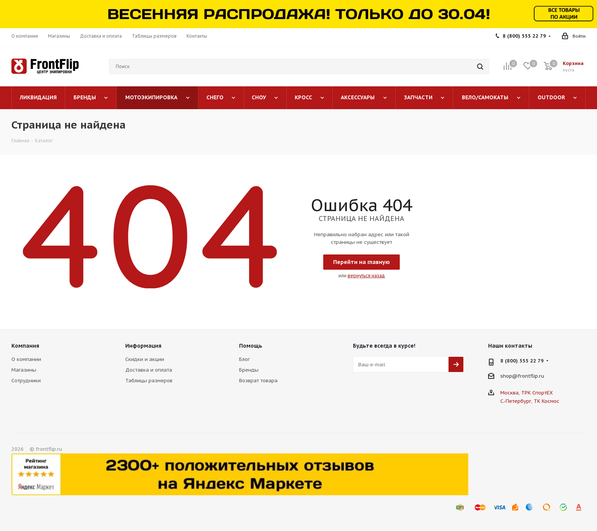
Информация (143, 345)
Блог (244, 359)
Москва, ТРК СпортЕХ (526, 393)
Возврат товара (258, 380)
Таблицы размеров (148, 380)
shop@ (509, 376)
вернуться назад (366, 275)
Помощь (250, 345)
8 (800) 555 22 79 (524, 36)
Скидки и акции (144, 359)
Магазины (23, 370)
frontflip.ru (531, 376)
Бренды (249, 370)
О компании (26, 359)
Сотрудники (26, 380)
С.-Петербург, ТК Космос (529, 401)
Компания (25, 345)
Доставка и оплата (148, 370)
